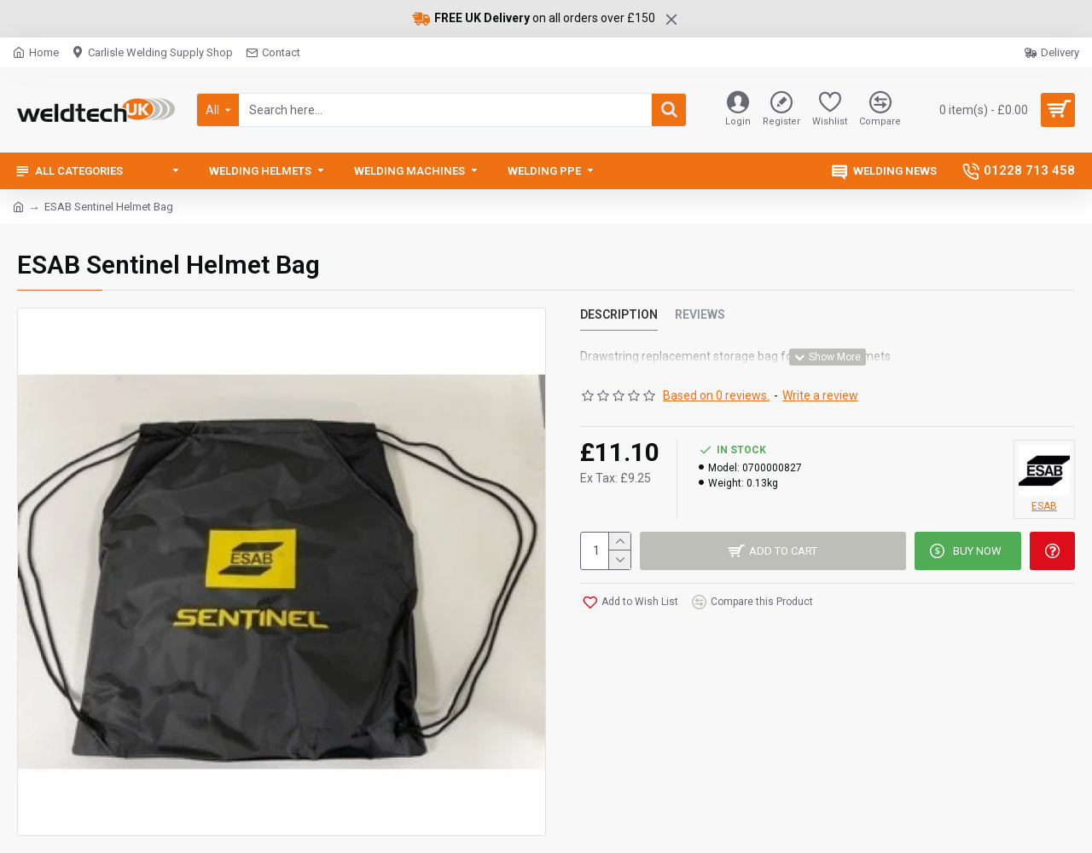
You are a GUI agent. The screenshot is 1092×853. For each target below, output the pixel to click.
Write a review (820, 395)
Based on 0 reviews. (716, 395)
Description (619, 314)
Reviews (700, 314)
